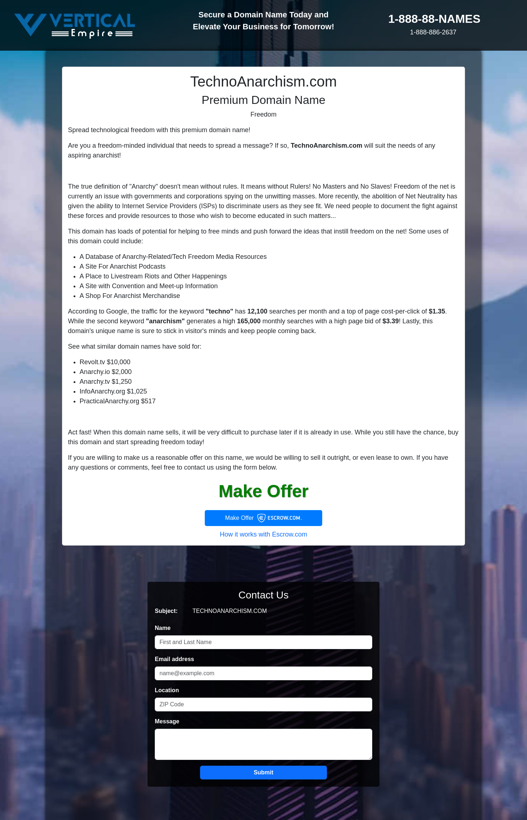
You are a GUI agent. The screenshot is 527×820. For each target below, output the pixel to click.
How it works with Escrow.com (263, 534)
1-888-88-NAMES (434, 18)
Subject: (166, 611)
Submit (263, 772)
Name (163, 628)
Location (167, 690)
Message (167, 721)
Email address (174, 659)
